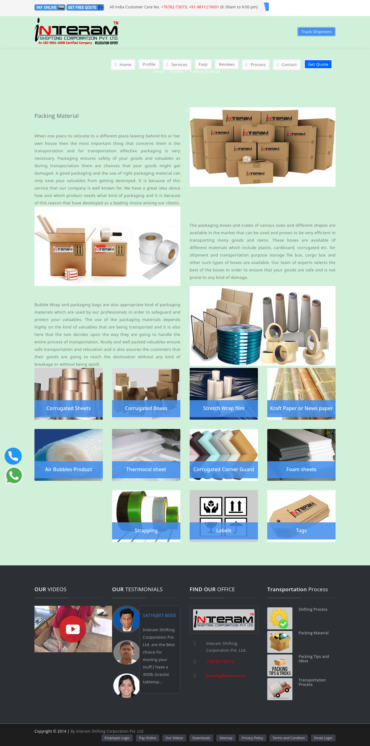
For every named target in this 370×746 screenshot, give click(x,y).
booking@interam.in (225, 675)
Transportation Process (312, 682)
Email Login (323, 737)
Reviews (227, 64)
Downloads (201, 737)
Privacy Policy (252, 737)
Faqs (203, 64)
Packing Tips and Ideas (314, 658)
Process (256, 64)
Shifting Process (313, 609)
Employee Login (117, 737)
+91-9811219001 (204, 7)
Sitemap (225, 737)
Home (123, 64)
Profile (148, 64)
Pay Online (147, 737)
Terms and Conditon (289, 737)
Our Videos (174, 737)
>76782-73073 (174, 7)
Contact (287, 64)
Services (177, 64)
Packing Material (314, 633)
